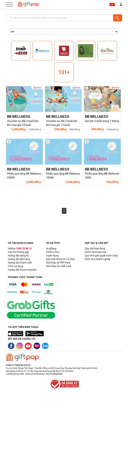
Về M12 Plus (52, 252)
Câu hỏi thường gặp (18, 252)
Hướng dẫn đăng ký (18, 255)
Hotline (20, 248)
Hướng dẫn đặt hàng (19, 259)
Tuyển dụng (52, 255)
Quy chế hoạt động (95, 248)
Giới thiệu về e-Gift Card (58, 266)
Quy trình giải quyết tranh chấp (101, 255)
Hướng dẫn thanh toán (20, 262)
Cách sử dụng (15, 266)
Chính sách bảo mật (95, 252)
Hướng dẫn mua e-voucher (22, 269)
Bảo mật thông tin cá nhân (60, 259)
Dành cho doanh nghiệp (97, 259)
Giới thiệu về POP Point (58, 262)
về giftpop (51, 248)
